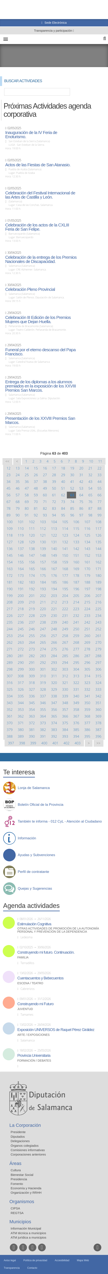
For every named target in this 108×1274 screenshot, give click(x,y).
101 (21, 521)
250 (76, 629)
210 (32, 602)
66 (100, 495)
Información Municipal (26, 1228)
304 (76, 669)
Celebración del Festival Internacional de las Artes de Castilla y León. (40, 195)
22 (100, 468)
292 (43, 662)
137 (21, 548)
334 (10, 696)
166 (43, 568)
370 (10, 722)
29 (63, 474)
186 (65, 582)
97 (81, 515)
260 (87, 635)
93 (45, 515)
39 (54, 481)
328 (43, 689)
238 (43, 622)
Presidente (18, 1132)
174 (32, 575)
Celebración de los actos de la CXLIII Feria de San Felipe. (37, 227)
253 (10, 635)
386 (87, 729)
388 (10, 736)
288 (98, 655)
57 (18, 495)
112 (43, 528)
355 (43, 709)
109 (10, 528)
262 (10, 642)
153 (98, 555)
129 (32, 542)
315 (98, 675)
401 (55, 743)
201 (32, 595)
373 (43, 722)
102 (32, 521)
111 (32, 528)
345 (32, 702)
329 (54, 689)
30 (72, 474)
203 (54, 595)
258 (65, 635)
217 (10, 608)
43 (90, 481)
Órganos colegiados (24, 1145)
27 (45, 474)
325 (10, 689)
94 (54, 515)
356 (54, 709)
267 (65, 642)
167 (54, 568)
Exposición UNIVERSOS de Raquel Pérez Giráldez (55, 1030)
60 (45, 495)
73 (63, 501)
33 (100, 474)
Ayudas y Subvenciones (36, 855)
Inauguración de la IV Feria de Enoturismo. (31, 134)
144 (98, 548)
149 (54, 555)
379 (10, 729)
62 (63, 495)
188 (87, 582)
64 (81, 495)
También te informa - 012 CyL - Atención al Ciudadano (60, 821)
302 (54, 669)
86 (81, 508)
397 (11, 743)
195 (65, 588)
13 (18, 468)
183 (32, 582)
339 (65, 696)
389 (21, 736)
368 (87, 716)
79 (18, 508)
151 (76, 555)
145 (10, 555)
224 (87, 608)
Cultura (16, 1170)
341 (87, 696)
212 (54, 602)
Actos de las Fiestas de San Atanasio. (37, 165)
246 (32, 629)
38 (45, 481)
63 (72, 495)
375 (65, 722)
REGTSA (17, 1213)
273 (32, 649)
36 (27, 481)
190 (10, 588)
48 (36, 488)
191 (21, 588)
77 (100, 501)
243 (98, 622)
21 (90, 468)
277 (76, 649)
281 (21, 655)
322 (76, 682)
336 (32, 696)
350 (87, 702)
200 (21, 595)
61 (54, 495)
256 (43, 635)
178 (76, 575)
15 (36, 468)
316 (10, 682)
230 (54, 615)
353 (21, 709)
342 (98, 696)
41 (72, 481)
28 (54, 474)
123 (65, 535)
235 (10, 622)
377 (87, 722)
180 (98, 575)
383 (54, 729)
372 (32, 722)
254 (21, 635)
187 (76, 582)
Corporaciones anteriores (28, 1154)
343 (10, 702)
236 (21, 622)
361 (10, 716)
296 (87, 662)
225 (98, 608)
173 (21, 575)
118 (10, 535)
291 (32, 662)
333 (98, 689)
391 (43, 736)
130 (43, 542)
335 (21, 696)
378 (98, 722)
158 (54, 562)
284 (54, 655)
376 (76, 722)
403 (78, 743)
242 (87, 622)
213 (65, 602)
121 (43, 535)
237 (32, 622)
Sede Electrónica (55, 22)
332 (87, 689)
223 (76, 608)
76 (90, 501)
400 (44, 743)
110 (21, 528)
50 (54, 488)
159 (65, 562)
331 (76, 689)
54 (90, 488)
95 (63, 515)
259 (76, 635)
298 (10, 669)
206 (87, 595)
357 (65, 709)
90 (18, 515)
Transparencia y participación (53, 30)
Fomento (17, 1184)
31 (81, 474)
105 (65, 521)
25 (27, 474)
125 (87, 535)
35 (18, 481)
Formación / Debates (34, 1060)
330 (65, 689)
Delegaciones (20, 1141)
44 (100, 481)
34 (8, 481)
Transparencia (12, 1267)
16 (45, 468)
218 (21, 608)
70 (36, 501)
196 (76, 588)
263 (21, 642)
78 (8, 508)
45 (8, 488)
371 (21, 722)
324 (98, 682)
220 (43, 608)
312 (65, 675)
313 (76, 675)
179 (87, 575)
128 (21, 542)
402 (67, 743)
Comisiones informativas (28, 1150)
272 (21, 649)
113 (54, 528)
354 (32, 709)
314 (87, 675)
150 (65, 555)
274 (43, 649)
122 (54, 535)
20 (81, 468)
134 (87, 542)
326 (21, 689)
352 (10, 709)
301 (43, 669)
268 (76, 642)
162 (98, 562)
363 (32, 716)
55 (100, 488)
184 (43, 582)
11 (100, 461)
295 (76, 662)
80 (27, 508)
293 (54, 662)
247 (43, 629)
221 (54, 608)
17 (54, 468)
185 (54, 582)
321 (65, 682)
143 (87, 548)
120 (32, 535)
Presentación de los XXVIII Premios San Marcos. (40, 420)
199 (10, 595)
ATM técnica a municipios (28, 1233)
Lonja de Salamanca (34, 788)
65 (90, 495)
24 (18, 474)
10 (91, 461)
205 (76, 595)
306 (98, 669)
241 (76, 622)
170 (87, 568)
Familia (23, 957)
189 (98, 582)
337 (43, 696)
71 (45, 501)
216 (98, 602)
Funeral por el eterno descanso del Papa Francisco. (40, 352)
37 (36, 481)
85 (72, 508)
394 (76, 736)
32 (90, 474)
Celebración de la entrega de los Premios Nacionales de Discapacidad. (41, 259)
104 (54, 521)
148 (43, 555)
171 (98, 568)
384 (65, 729)
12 (8, 468)
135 (98, 542)
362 (21, 716)
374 (54, 722)
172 (10, 575)
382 (43, 729)
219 (32, 608)
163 (10, 568)
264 (32, 642)
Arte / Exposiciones (33, 1034)
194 (54, 588)
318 (32, 682)
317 (21, 682)
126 (98, 535)
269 (87, 642)
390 (32, 736)
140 (54, 548)
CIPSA (15, 1208)
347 (54, 702)
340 (76, 696)
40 (63, 481)
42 (81, 481)
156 (32, 562)
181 (10, 582)
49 (45, 488)
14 (27, 468)
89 (8, 515)
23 (8, 474)
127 (10, 542)
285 (65, 655)
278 (87, 649)
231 (65, 615)
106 (76, 521)
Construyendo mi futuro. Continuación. (45, 952)
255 (32, 635)
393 (65, 736)
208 (10, 602)
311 (54, 675)
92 (36, 515)
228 (32, 615)
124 (76, 535)
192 (32, 588)
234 (98, 615)
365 (54, 716)
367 (76, 716)
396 (98, 736)
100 (10, 521)
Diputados (18, 1136)
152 (87, 555)
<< (7, 461)
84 (63, 508)
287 (87, 655)
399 (33, 743)
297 (98, 662)
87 (90, 508)
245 (21, 629)
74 (72, 501)
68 (18, 501)
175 (43, 575)
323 (87, 682)
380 (21, 729)
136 (10, 548)
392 (54, 736)
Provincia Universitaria (33, 1055)
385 (76, 729)
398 (22, 743)
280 (10, 655)
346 (43, 702)
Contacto (32, 1267)
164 (21, 568)
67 (8, 501)
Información (27, 838)
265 (43, 642)
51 (63, 488)
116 (87, 528)
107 (87, 521)
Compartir (5, 757)
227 (21, 615)
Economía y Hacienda (26, 1188)
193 (43, 588)
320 (54, 682)
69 (27, 501)
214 (76, 602)
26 (36, 474)
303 (65, 669)
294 (65, 662)
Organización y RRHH (26, 1192)
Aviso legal (10, 1260)
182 (21, 582)
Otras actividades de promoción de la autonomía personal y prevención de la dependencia (58, 930)
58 (27, 495)
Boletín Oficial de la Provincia (40, 805)
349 (76, 702)
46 (18, 488)
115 (76, 528)
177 (65, 575)
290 (21, 662)
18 (63, 468)
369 (98, 716)
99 (100, 515)
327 (32, 689)
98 (90, 515)
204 (65, 595)
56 (8, 495)
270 (98, 642)
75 (81, 501)
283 (43, 655)
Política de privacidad (35, 1260)
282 (32, 655)
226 (10, 615)
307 (10, 675)
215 (87, 602)
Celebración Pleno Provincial (30, 289)
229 (43, 615)
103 (43, 521)
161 (87, 562)
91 (27, 515)
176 (54, 575)
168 (65, 568)
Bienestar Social (22, 1174)
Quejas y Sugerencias (35, 888)
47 (27, 488)
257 (54, 635)
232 (76, 615)
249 (65, 629)
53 (81, 488)
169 (76, 568)
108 (98, 521)
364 (43, 716)
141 (65, 548)
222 (65, 608)
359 (87, 709)
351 (98, 702)
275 (54, 649)
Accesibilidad (62, 1260)
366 (65, 716)
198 (98, 588)
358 (76, 709)
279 (98, 649)
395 (87, 736)
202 (43, 595)
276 (65, 649)
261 (98, 635)
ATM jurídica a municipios (28, 1237)
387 (98, 729)
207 (98, 595)
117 (98, 528)
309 (32, 675)
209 (21, 602)
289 (10, 662)
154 (10, 562)
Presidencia (19, 1179)
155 (21, 562)
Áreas (15, 1163)
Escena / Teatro (30, 983)
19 (72, 468)
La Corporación (25, 1125)
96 (72, 515)
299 (21, 669)
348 (65, 702)
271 (10, 649)
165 (32, 568)
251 (87, 629)
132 (65, 542)
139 (43, 548)
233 (87, 615)
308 (21, 675)
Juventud (25, 1009)
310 (43, 675)
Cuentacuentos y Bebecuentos (40, 978)
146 (21, 555)
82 (45, 508)
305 (87, 669)
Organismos (21, 1201)
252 (98, 629)
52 (72, 488)
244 (10, 629)
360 (98, 709)
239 (54, 622)
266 (54, 642)
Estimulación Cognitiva (34, 924)
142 (76, 548)
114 (65, 528)
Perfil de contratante (33, 872)
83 (54, 508)
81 (36, 508)
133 (76, 542)
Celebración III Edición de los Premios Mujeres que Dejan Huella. (38, 319)
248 (54, 629)
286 (76, 655)
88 (100, 508)
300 (32, 669)
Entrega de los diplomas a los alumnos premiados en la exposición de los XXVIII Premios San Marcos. (40, 386)
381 (32, 729)
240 (65, 622)
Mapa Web (83, 1260)
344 (21, 702)
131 (54, 542)
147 (32, 555)
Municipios (20, 1221)
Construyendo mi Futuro (35, 1004)
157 (43, 562)
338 (54, 696)
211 (43, 602)
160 (76, 562)
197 (87, 588)
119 (21, 535)
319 (43, 682)
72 (54, 501)
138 (32, 548)
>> (98, 743)
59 (36, 495)
